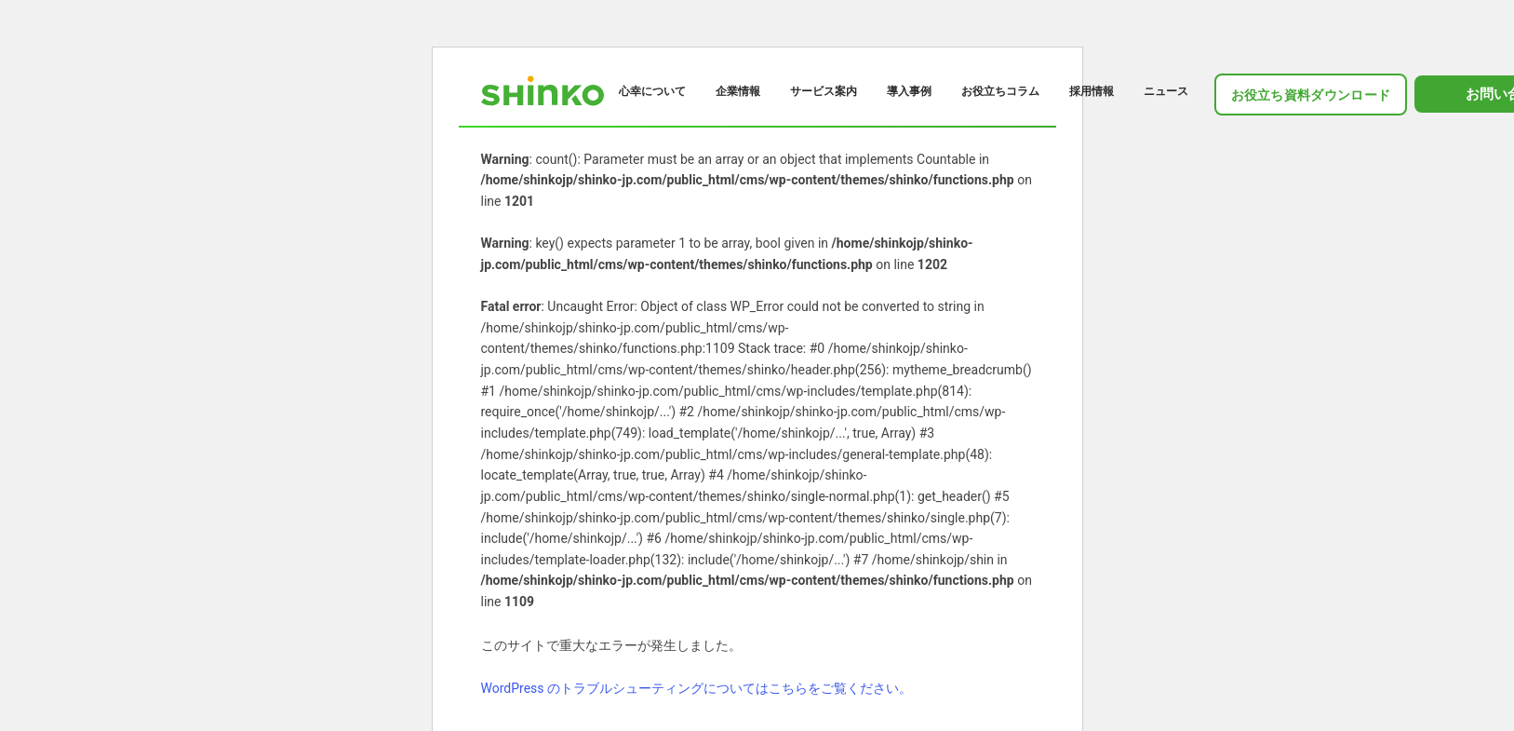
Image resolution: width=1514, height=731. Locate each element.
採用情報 (1091, 91)
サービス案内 (823, 91)
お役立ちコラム (1000, 91)
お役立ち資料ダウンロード (1311, 95)
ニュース (1166, 91)
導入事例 (909, 91)
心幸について (652, 91)
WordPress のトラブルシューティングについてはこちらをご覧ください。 (697, 688)
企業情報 (738, 91)
